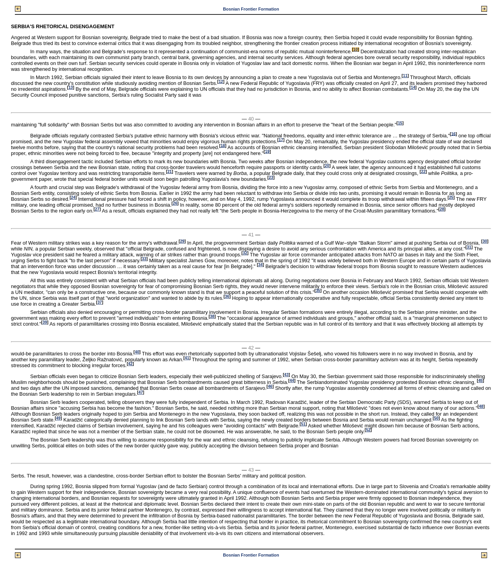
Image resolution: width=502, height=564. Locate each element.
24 (73, 197)
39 (45, 322)
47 (140, 392)
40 (137, 352)
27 (97, 209)
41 (187, 358)
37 (99, 302)
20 (327, 166)
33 (144, 259)
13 (70, 87)
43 (286, 375)
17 (281, 139)
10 (355, 49)
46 (270, 386)
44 (292, 380)
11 (405, 76)
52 (368, 430)
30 (485, 241)
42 (130, 364)
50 (436, 418)
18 (222, 145)
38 (212, 316)
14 (413, 87)
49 (58, 418)
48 (481, 406)
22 (423, 171)
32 (245, 253)
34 (260, 265)
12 (220, 81)
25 (451, 197)
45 (480, 380)
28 (442, 209)
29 (182, 241)
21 (169, 171)
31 (469, 247)
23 (271, 177)
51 (303, 424)
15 (400, 123)
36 (227, 296)
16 (453, 134)
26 (175, 203)
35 (318, 290)
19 (267, 151)
